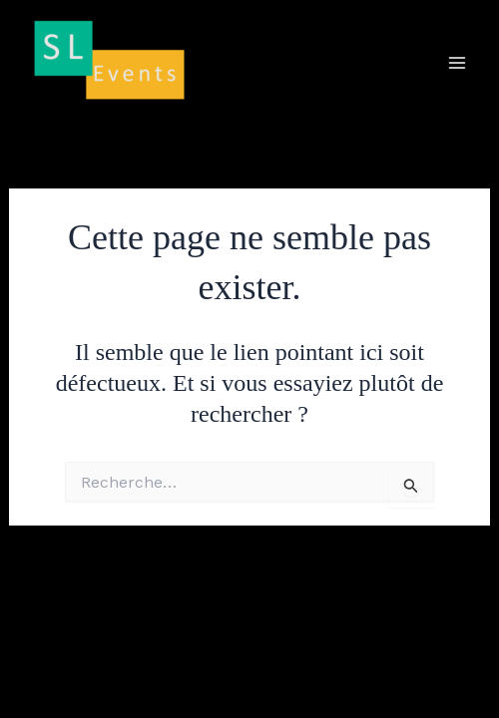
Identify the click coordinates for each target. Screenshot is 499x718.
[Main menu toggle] (457, 63)
